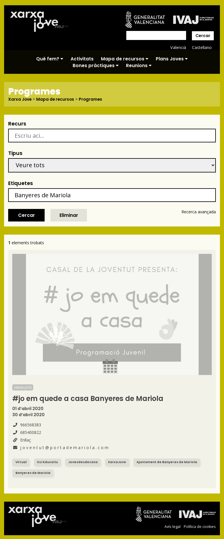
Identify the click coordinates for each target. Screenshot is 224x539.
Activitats (82, 59)
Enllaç (21, 439)
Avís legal (172, 526)
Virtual (21, 462)
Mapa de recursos (124, 59)
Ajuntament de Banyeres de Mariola (168, 462)
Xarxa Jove (20, 99)
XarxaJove (117, 462)
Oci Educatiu (47, 462)
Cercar (202, 36)
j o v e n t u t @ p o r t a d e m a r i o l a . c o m (60, 447)
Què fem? (49, 59)
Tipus (15, 152)
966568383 (26, 424)
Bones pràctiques (96, 65)
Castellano (202, 47)
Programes (92, 99)
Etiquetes (20, 182)
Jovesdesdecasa (83, 462)
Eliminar (69, 215)
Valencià (178, 47)
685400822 (26, 432)
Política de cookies (200, 526)
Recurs (17, 123)
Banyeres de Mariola (33, 472)
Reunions (139, 65)
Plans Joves (172, 59)
